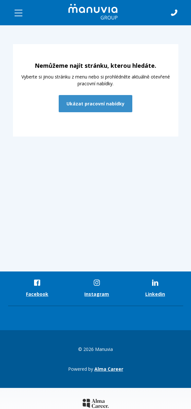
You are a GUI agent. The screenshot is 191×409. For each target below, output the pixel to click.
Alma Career (108, 369)
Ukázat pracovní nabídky (95, 104)
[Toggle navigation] (18, 12)
